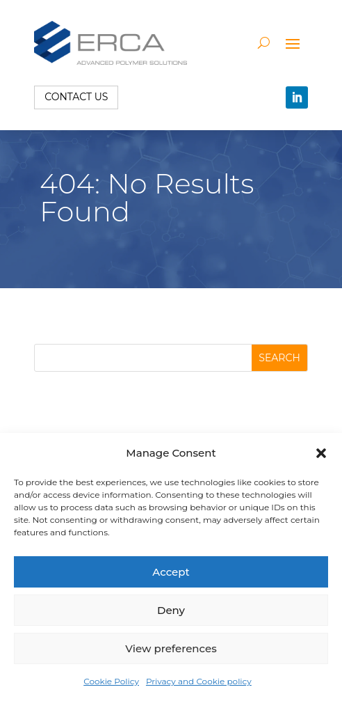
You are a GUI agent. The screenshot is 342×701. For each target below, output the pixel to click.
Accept (170, 571)
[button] (321, 453)
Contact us (76, 96)
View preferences (170, 648)
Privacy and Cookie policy (199, 681)
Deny (171, 610)
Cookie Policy (111, 681)
